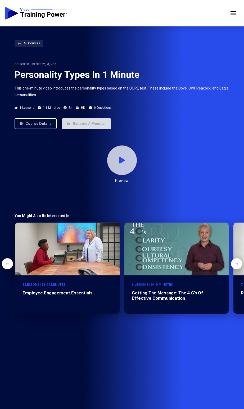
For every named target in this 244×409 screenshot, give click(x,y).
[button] (233, 13)
